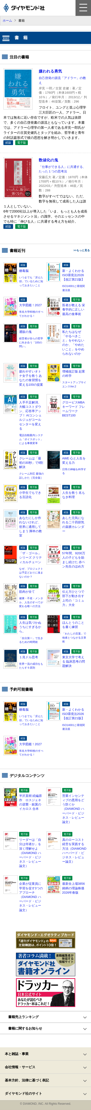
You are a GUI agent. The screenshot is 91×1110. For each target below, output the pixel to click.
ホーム (7, 20)
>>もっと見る (81, 250)
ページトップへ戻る (48, 1041)
